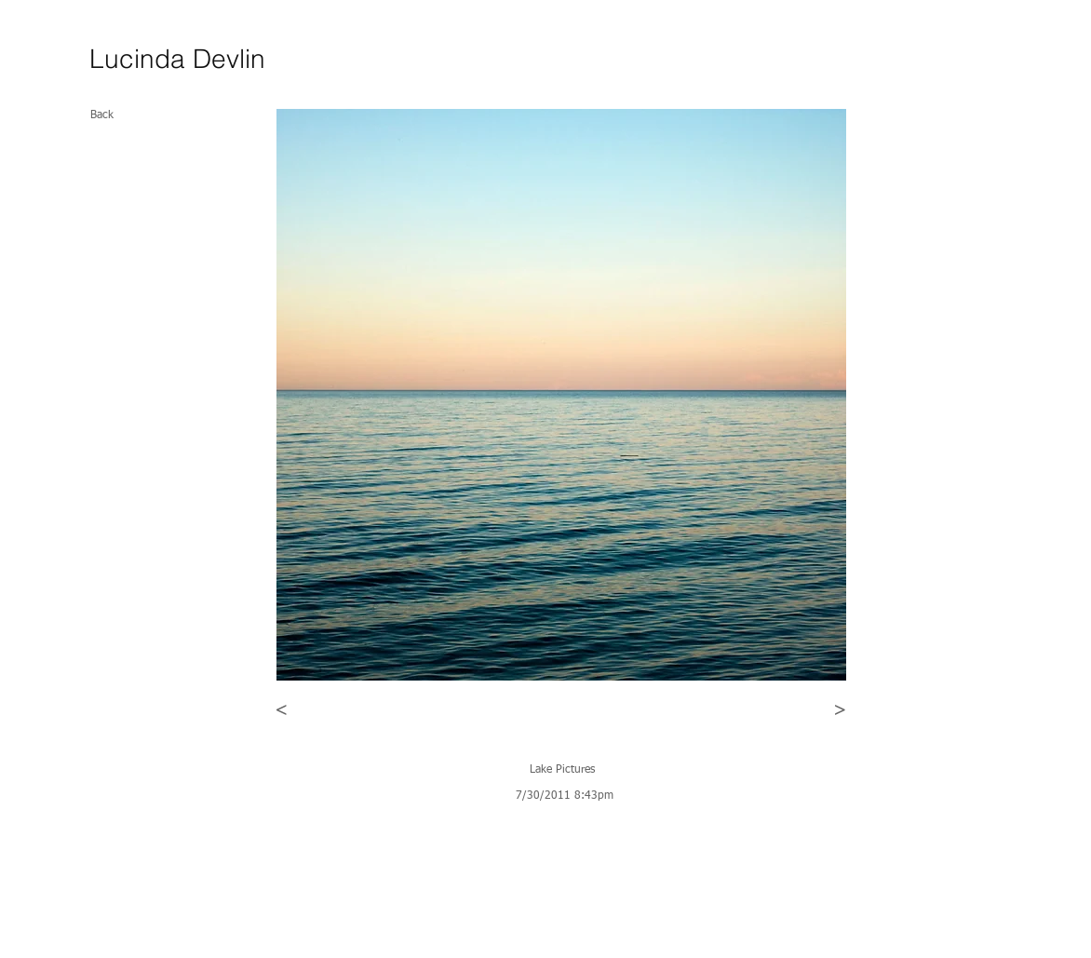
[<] (281, 710)
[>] (840, 710)
